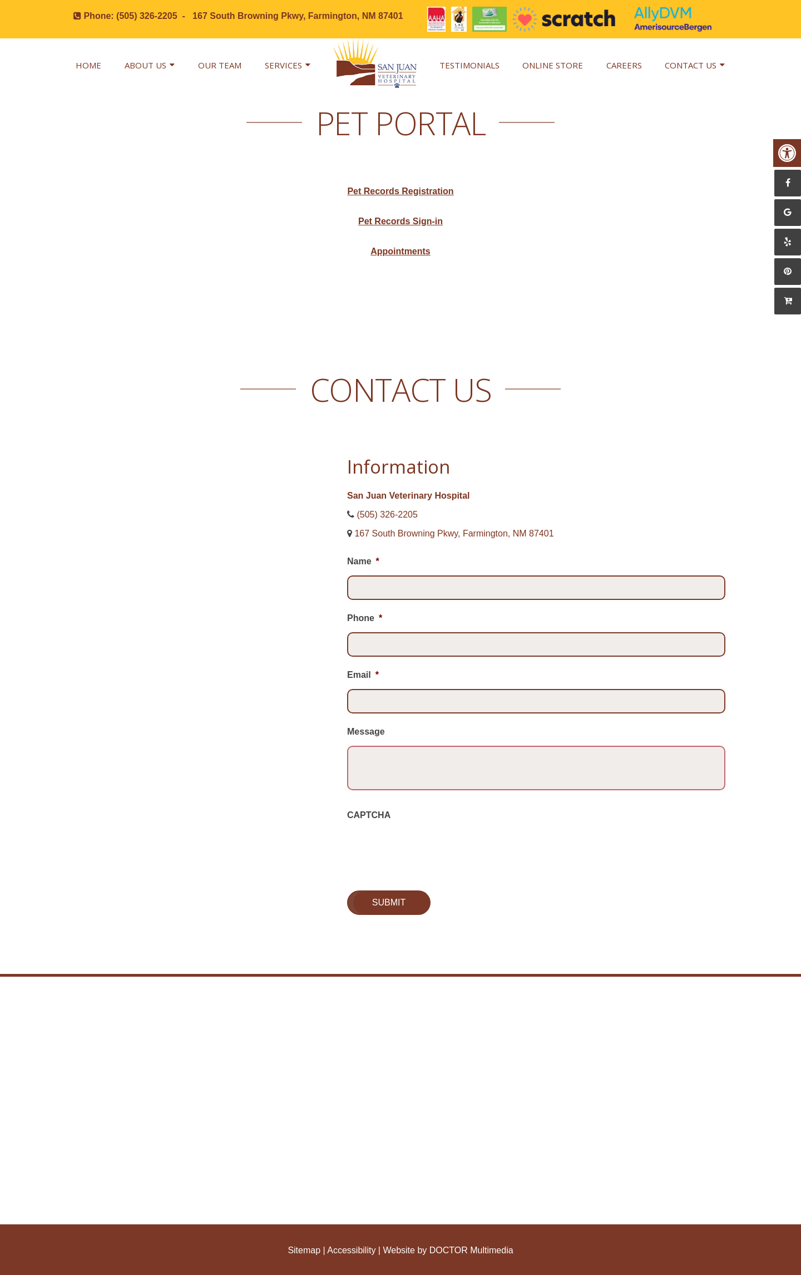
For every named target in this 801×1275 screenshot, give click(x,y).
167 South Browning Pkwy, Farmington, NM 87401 (297, 16)
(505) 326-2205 (146, 16)
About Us (145, 65)
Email (363, 675)
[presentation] (431, 851)
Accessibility (351, 1250)
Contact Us (690, 65)
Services (283, 65)
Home (88, 65)
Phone (364, 618)
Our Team (219, 65)
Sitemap (304, 1250)
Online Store (552, 65)
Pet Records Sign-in (400, 221)
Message (366, 731)
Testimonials (469, 65)
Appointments (400, 251)
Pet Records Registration (400, 191)
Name (363, 561)
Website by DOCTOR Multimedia (448, 1250)
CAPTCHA (368, 815)
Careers (624, 65)
